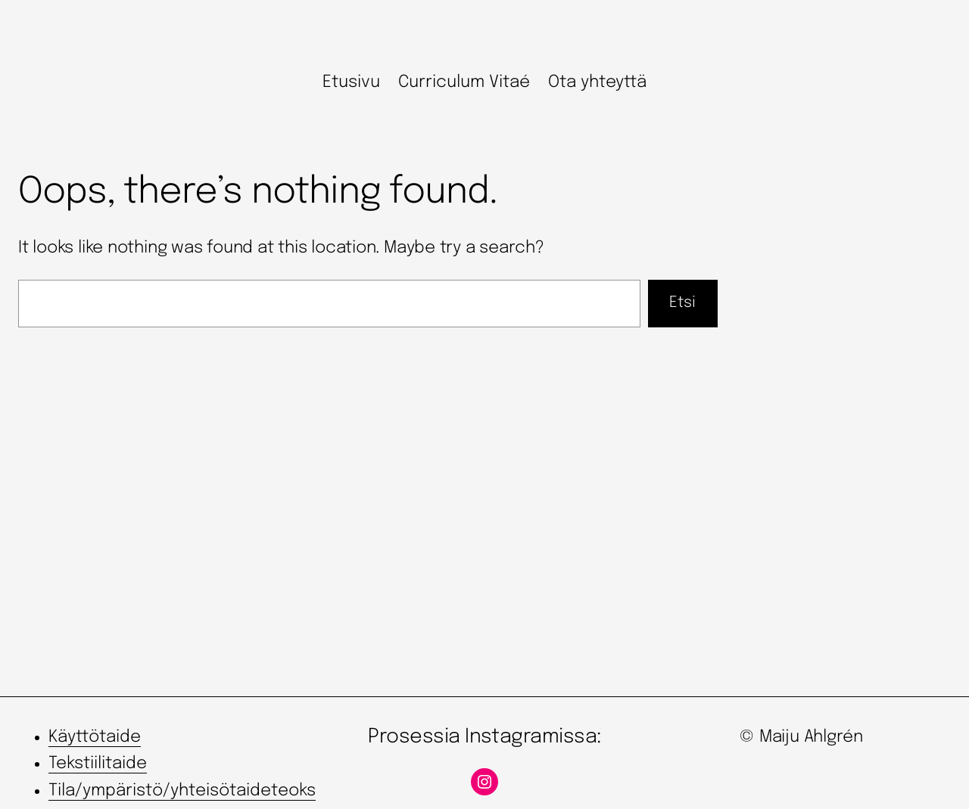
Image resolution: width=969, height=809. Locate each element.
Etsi (682, 303)
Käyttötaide (94, 737)
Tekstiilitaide (97, 763)
